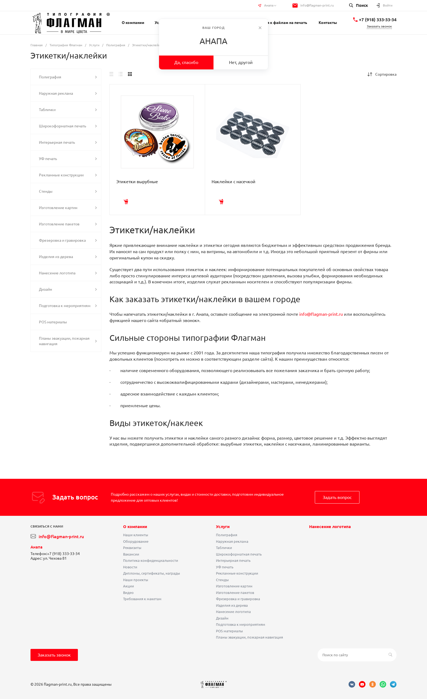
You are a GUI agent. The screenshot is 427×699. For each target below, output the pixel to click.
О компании (135, 526)
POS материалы (229, 631)
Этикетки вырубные (137, 181)
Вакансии (131, 554)
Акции (128, 586)
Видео (128, 592)
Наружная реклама (232, 541)
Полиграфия (226, 535)
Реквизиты (132, 548)
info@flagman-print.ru (317, 5)
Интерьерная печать (233, 560)
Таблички (224, 548)
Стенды (222, 580)
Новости (130, 567)
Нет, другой (241, 62)
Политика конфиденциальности (150, 560)
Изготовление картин (234, 586)
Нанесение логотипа (233, 612)
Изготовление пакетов (235, 592)
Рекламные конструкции (237, 573)
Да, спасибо (186, 62)
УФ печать (224, 567)
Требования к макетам (142, 599)
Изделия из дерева (232, 605)
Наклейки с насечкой (233, 181)
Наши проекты (135, 580)
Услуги (223, 526)
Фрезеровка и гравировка (238, 599)
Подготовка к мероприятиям (240, 624)
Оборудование (135, 541)
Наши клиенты (135, 535)
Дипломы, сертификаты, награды (151, 573)
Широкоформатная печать (239, 554)
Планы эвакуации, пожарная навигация (249, 637)
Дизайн (222, 618)
